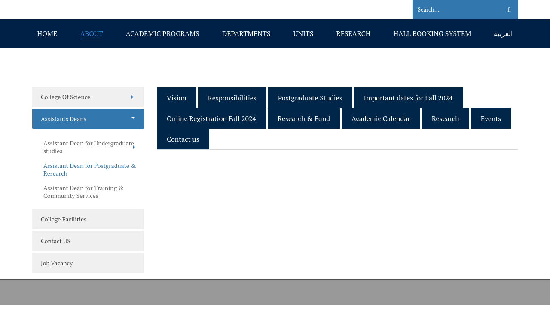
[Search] (451, 10)
